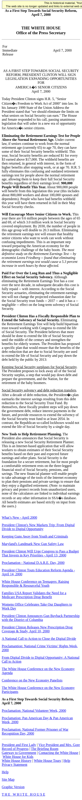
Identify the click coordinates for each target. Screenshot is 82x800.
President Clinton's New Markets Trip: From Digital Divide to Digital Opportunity (38, 527)
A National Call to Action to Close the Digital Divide (39, 638)
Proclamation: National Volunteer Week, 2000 (34, 710)
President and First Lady (19, 745)
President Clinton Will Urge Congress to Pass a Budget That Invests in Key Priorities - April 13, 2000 (40, 553)
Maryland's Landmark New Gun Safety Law (33, 544)
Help (66, 760)
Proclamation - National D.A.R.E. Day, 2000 (33, 563)
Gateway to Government (19, 753)
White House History (16, 760)
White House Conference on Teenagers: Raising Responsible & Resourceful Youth (35, 583)
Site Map (8, 779)
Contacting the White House (58, 753)
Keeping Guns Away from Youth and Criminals (35, 536)
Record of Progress (15, 749)
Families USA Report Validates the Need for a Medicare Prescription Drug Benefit (34, 595)
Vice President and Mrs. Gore (59, 745)
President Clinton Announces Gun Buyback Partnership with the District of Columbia (41, 618)
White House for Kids (18, 757)
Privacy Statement (14, 764)
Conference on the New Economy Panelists (32, 680)
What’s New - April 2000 (19, 517)
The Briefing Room (44, 749)
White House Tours (47, 760)
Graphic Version (13, 787)
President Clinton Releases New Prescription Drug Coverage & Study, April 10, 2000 (37, 629)
